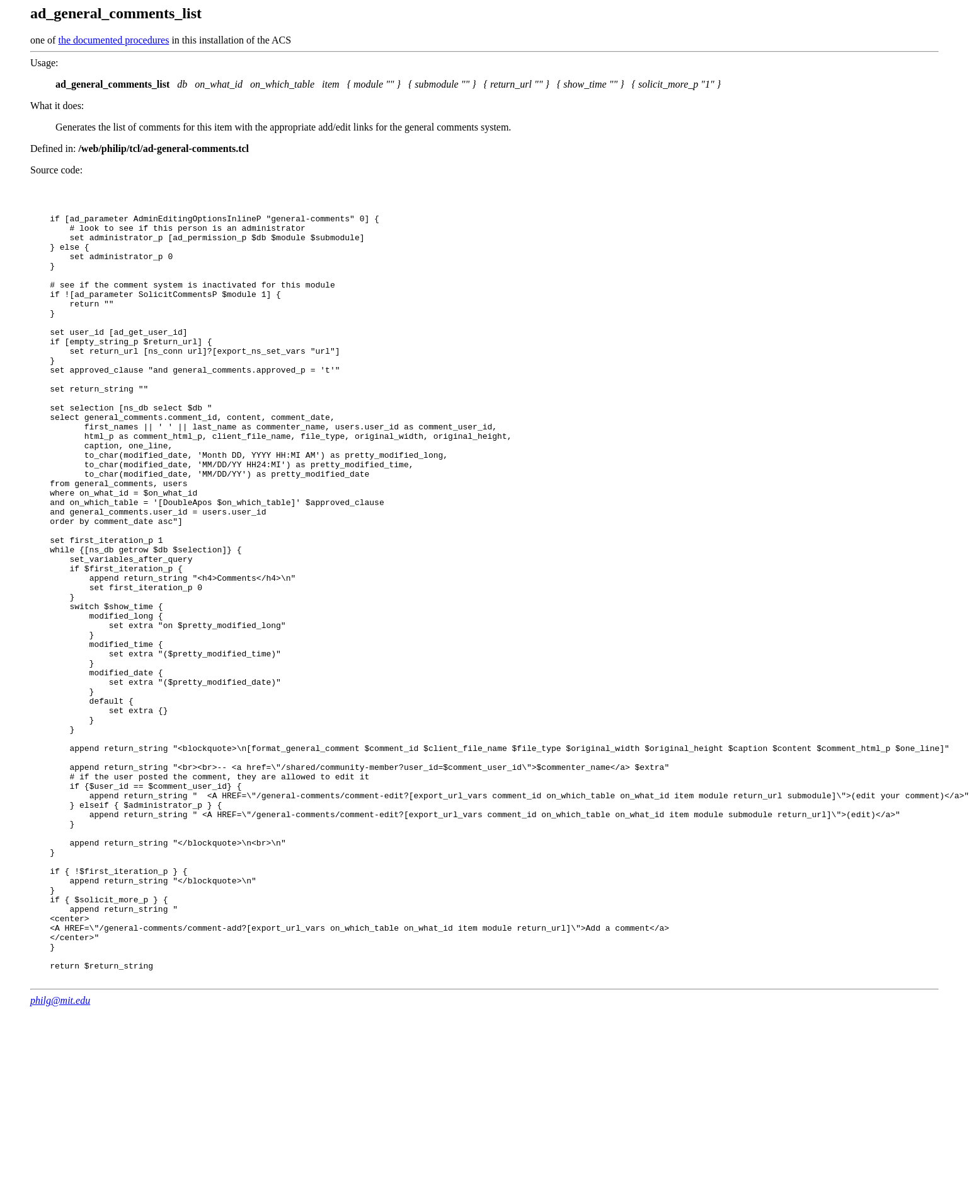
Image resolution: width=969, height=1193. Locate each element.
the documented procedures (113, 40)
